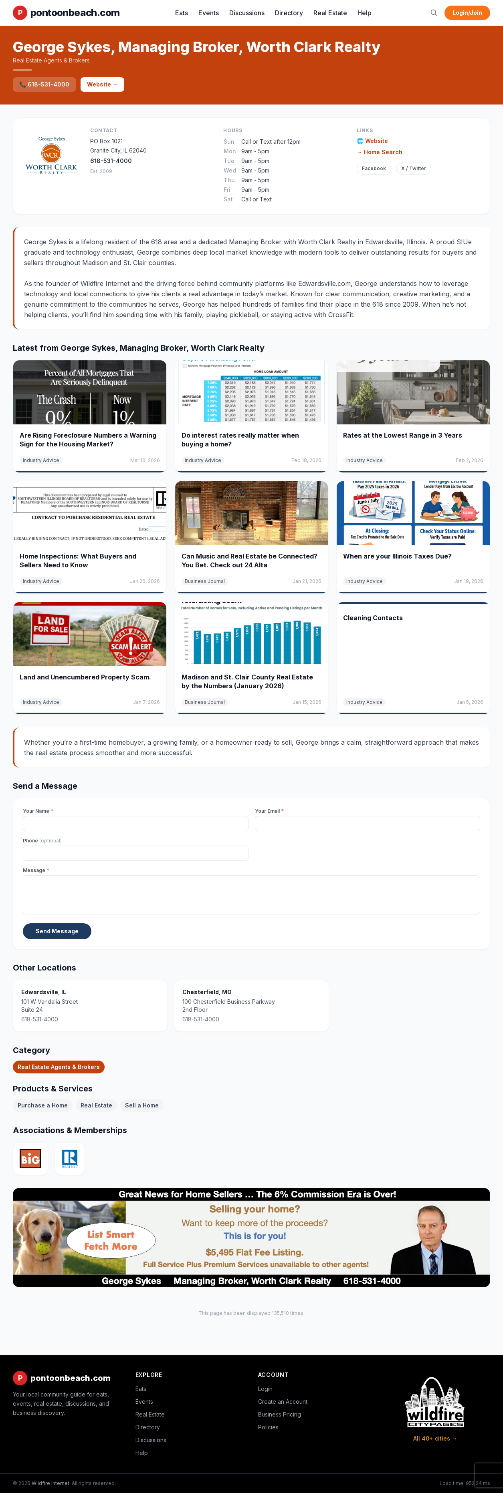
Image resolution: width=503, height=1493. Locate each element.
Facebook (374, 168)
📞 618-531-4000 (44, 84)
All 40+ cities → (435, 1438)
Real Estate (330, 13)
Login (265, 1388)
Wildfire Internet (50, 1483)
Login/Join (467, 12)
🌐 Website (372, 140)
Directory (289, 13)
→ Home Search (379, 152)
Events (208, 13)
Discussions (247, 13)
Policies (268, 1427)
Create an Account (282, 1401)
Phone (42, 841)
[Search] (434, 13)
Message (36, 870)
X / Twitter (413, 168)
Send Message (57, 931)
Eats (181, 13)
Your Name (38, 811)
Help (365, 13)
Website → (102, 84)
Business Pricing (279, 1414)
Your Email (269, 811)
